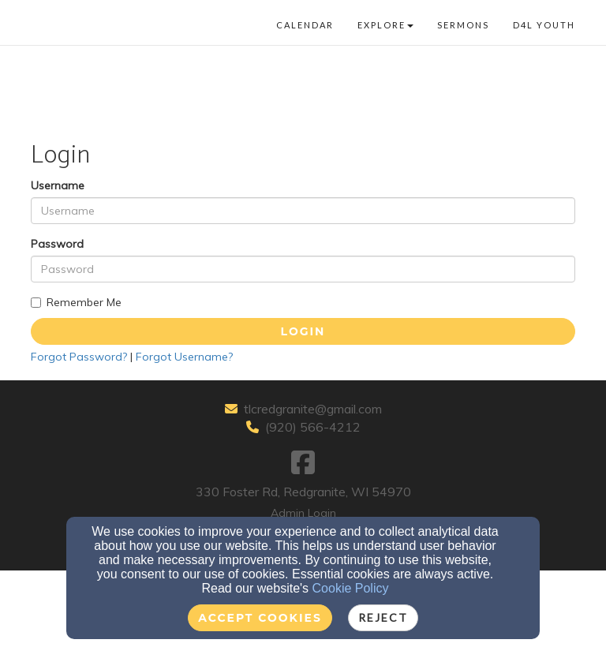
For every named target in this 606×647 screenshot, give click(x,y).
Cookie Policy (350, 588)
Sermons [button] (463, 25)
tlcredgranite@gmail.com (313, 409)
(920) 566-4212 (313, 427)
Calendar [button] (305, 25)
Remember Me (76, 302)
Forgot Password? (79, 357)
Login (303, 331)
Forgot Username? (184, 357)
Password (57, 244)
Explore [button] (385, 25)
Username (57, 185)
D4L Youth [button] (544, 25)
